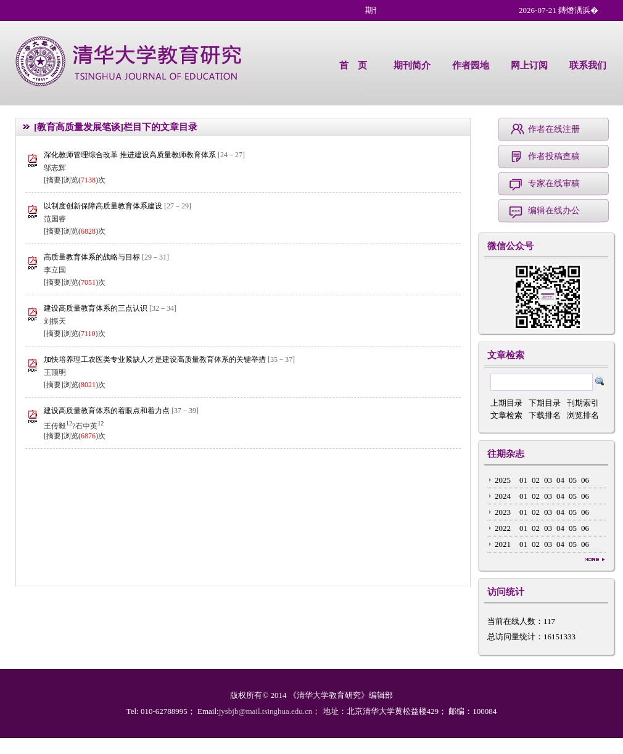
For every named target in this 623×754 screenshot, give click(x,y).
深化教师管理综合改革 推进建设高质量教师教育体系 (131, 154)
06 (585, 480)
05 (573, 480)
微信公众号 (510, 246)
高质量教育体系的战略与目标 (93, 257)
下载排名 (545, 415)
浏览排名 (583, 415)
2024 (503, 496)
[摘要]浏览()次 (74, 180)
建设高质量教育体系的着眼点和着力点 (107, 410)
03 (548, 480)
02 (536, 480)
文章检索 (505, 355)
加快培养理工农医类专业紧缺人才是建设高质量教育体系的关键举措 (156, 359)
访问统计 (505, 592)
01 (523, 480)
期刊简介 (412, 65)
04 (560, 480)
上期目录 (506, 403)
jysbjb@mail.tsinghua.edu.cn (266, 711)
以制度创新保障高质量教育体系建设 (104, 206)
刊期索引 (583, 403)
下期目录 (545, 403)
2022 (503, 528)
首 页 (353, 65)
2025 (503, 480)
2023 (503, 512)
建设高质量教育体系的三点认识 (96, 308)
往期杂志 (505, 454)
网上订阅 (529, 65)
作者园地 (470, 65)
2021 (503, 544)
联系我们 (587, 65)
